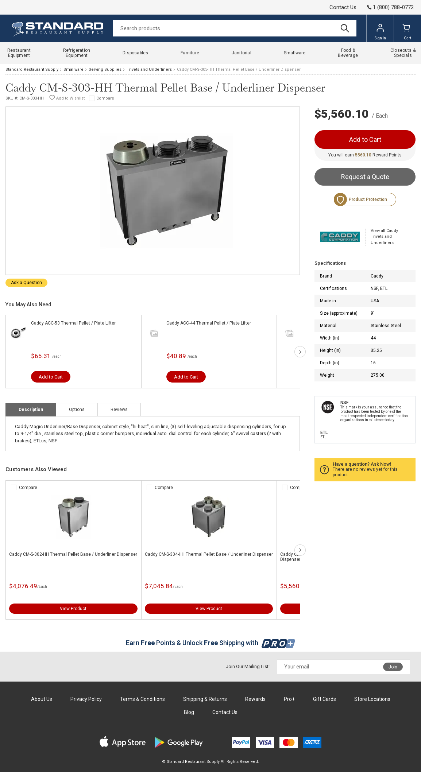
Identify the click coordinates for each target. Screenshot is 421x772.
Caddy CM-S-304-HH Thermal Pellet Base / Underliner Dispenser (209, 554)
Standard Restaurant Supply (31, 69)
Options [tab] (77, 409)
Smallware (73, 69)
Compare (105, 98)
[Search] (234, 28)
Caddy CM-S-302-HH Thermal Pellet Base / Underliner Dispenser (73, 554)
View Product (73, 608)
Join (393, 667)
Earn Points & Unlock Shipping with (211, 643)
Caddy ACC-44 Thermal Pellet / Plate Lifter (208, 323)
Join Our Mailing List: (248, 666)
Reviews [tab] (119, 409)
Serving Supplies (105, 69)
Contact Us (342, 7)
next (300, 351)
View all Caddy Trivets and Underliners (384, 236)
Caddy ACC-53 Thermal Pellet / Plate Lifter (73, 323)
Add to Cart (51, 377)
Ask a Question (26, 282)
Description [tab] (31, 409)
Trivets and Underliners (149, 69)
